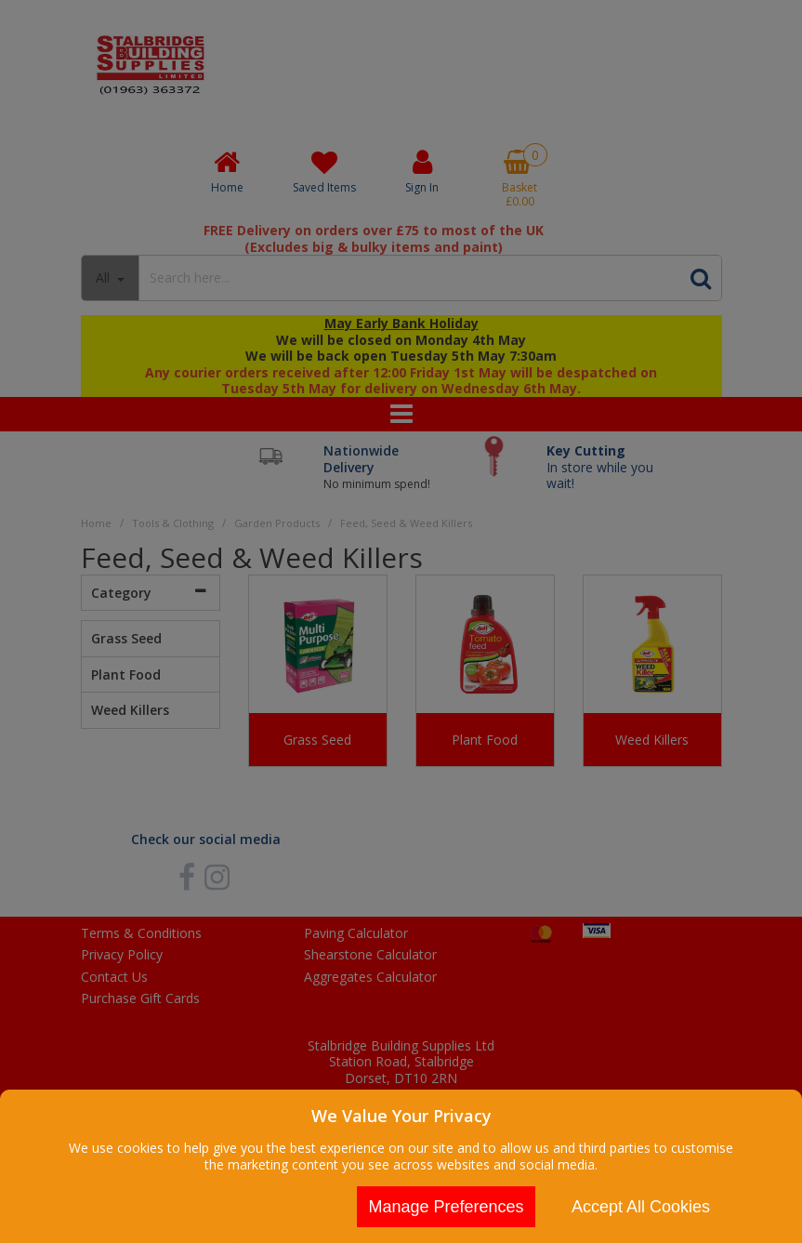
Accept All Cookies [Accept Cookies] (641, 1206)
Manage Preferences (445, 1206)
